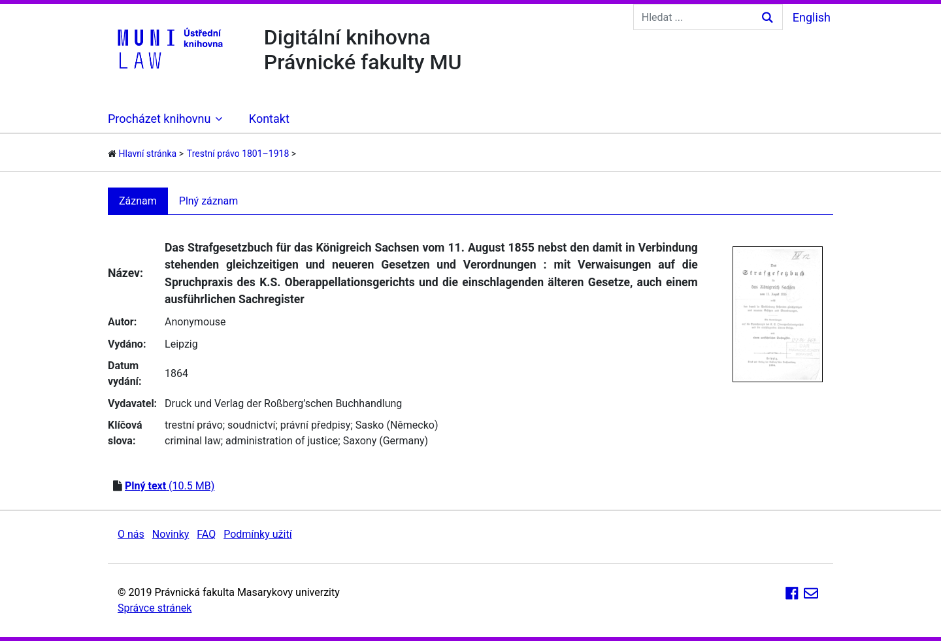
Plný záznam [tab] (209, 201)
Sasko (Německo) (396, 425)
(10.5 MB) (169, 486)
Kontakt (269, 118)
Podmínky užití (257, 534)
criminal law (193, 441)
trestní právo (194, 425)
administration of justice (281, 441)
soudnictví (251, 425)
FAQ (206, 534)
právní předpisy (315, 425)
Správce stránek (154, 608)
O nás (131, 534)
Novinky (171, 534)
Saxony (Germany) (385, 441)
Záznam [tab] (138, 201)
